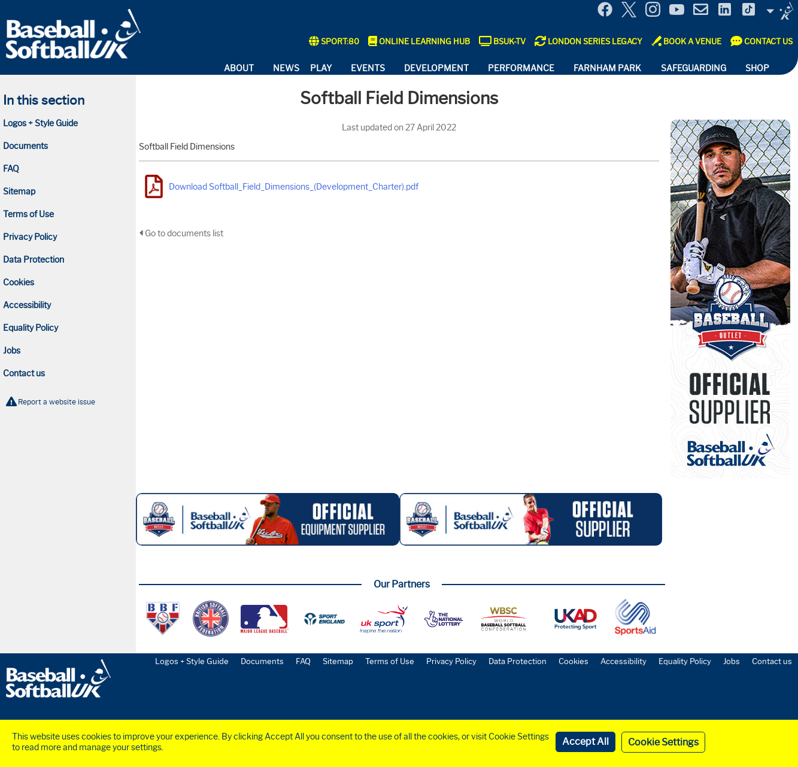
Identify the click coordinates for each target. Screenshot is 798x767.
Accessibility (27, 305)
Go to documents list (181, 233)
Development (436, 68)
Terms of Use (28, 214)
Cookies (18, 282)
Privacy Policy (30, 237)
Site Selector (780, 11)
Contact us (24, 373)
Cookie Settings (663, 742)
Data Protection (33, 259)
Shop (757, 68)
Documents (25, 146)
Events (368, 68)
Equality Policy (30, 327)
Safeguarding (693, 68)
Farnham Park (607, 68)
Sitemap (19, 191)
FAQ (11, 168)
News (286, 68)
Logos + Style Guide (40, 123)
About (239, 68)
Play (321, 68)
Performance (521, 68)
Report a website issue (56, 401)
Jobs (11, 350)
